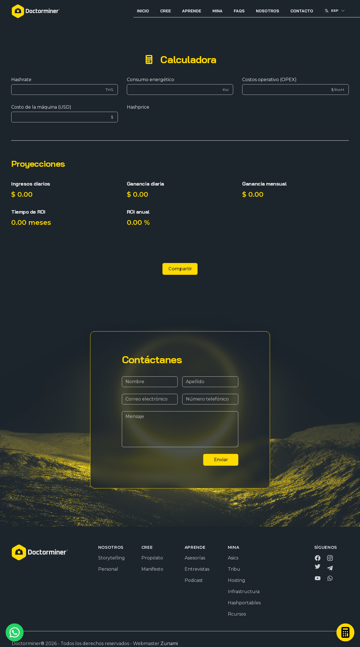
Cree (165, 10)
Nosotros (267, 10)
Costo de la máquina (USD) (41, 107)
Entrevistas (197, 569)
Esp (334, 10)
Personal (108, 569)
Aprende (191, 10)
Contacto (301, 10)
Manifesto (152, 569)
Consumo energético (150, 79)
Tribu (234, 569)
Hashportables (244, 602)
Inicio (143, 10)
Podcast (194, 580)
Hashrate (21, 79)
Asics (233, 558)
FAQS (239, 10)
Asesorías (195, 558)
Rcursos (237, 614)
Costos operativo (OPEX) (269, 79)
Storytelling (111, 558)
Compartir (180, 268)
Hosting (236, 580)
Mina (217, 10)
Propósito (152, 558)
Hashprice (138, 107)
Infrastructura (244, 591)
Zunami (169, 643)
